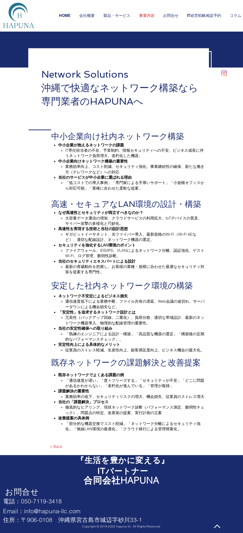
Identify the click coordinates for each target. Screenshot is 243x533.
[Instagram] (224, 73)
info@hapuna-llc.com (52, 511)
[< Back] (56, 446)
